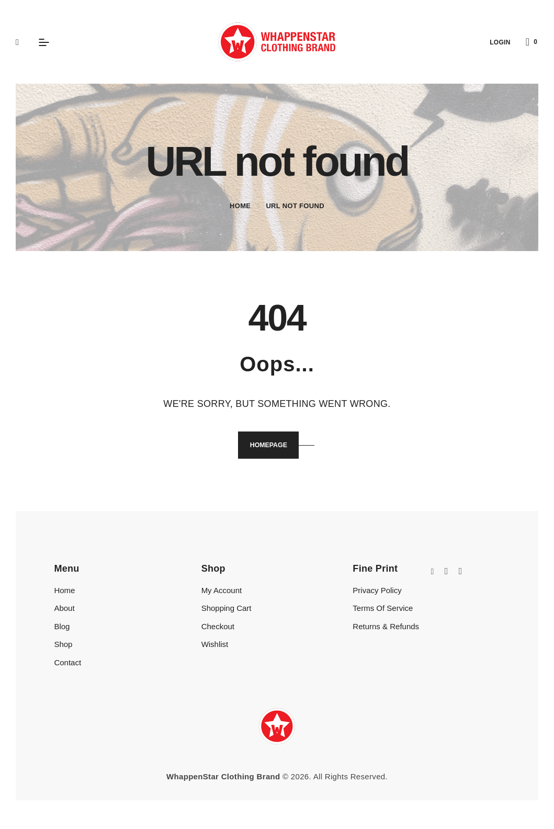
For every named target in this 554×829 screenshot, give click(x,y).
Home (240, 206)
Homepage (267, 446)
